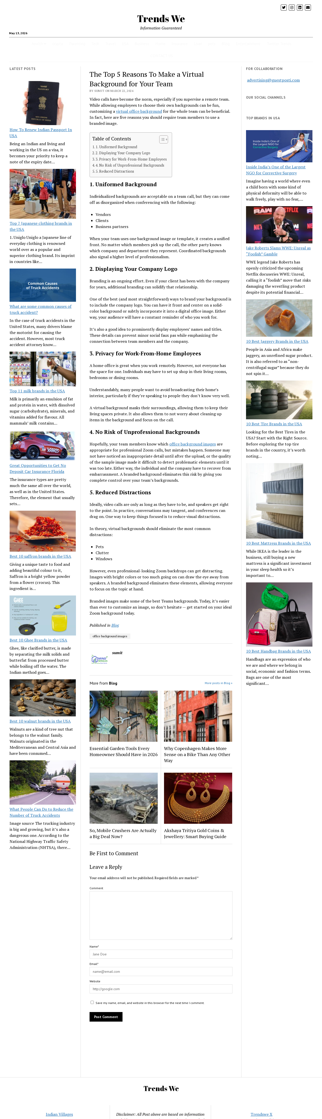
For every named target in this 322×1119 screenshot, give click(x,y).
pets (212, 43)
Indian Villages (59, 1114)
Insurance (180, 43)
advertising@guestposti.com (273, 80)
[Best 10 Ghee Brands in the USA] (43, 616)
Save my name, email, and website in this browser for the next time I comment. (150, 1003)
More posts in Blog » (218, 683)
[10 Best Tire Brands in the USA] (279, 401)
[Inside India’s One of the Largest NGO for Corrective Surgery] (279, 147)
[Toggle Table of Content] (161, 139)
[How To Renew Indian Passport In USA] (43, 104)
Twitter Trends (279, 43)
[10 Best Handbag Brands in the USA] (279, 615)
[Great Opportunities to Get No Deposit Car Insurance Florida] (43, 446)
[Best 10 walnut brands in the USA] (43, 698)
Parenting (77, 43)
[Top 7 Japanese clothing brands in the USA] (43, 194)
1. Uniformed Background (116, 146)
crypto (57, 43)
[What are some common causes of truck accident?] (43, 286)
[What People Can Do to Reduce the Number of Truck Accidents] (43, 783)
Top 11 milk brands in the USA (37, 391)
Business (142, 43)
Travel (110, 43)
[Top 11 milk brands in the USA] (43, 370)
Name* (94, 946)
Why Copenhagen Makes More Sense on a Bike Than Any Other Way (197, 754)
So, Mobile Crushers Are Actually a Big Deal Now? (123, 833)
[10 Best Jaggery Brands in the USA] (279, 318)
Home (160, 43)
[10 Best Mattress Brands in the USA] (274, 501)
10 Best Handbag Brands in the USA (278, 651)
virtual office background (139, 111)
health (37, 43)
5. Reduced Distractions (115, 171)
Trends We (161, 18)
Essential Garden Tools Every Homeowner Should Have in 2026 (124, 751)
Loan (198, 43)
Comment (96, 888)
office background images (192, 444)
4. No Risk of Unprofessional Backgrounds (130, 165)
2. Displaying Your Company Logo (123, 153)
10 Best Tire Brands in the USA (274, 424)
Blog (226, 43)
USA (125, 43)
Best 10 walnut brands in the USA (40, 721)
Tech (95, 43)
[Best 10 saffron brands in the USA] (43, 532)
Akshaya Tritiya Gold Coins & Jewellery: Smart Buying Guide (195, 833)
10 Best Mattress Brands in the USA (278, 543)
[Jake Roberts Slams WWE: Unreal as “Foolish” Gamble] (279, 225)
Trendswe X (261, 1114)
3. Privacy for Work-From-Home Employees (131, 159)
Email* (94, 964)
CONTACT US (161, 55)
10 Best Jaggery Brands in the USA (277, 341)
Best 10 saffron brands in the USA (40, 556)
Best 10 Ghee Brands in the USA (38, 640)
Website (95, 981)
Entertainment (248, 43)
